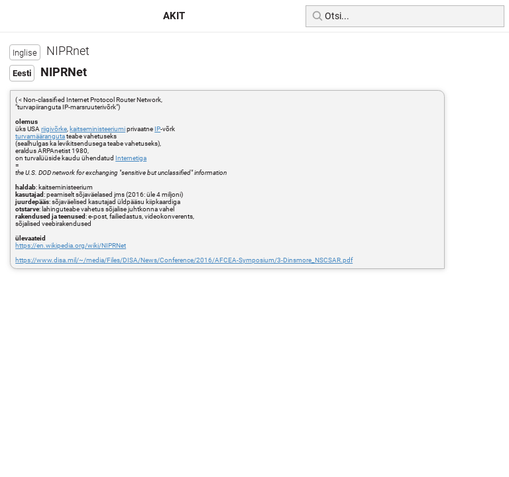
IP (157, 128)
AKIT (174, 16)
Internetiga (130, 158)
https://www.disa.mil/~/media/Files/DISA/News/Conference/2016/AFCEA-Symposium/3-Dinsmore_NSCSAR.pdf (184, 260)
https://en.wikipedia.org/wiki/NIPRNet (70, 245)
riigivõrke (54, 128)
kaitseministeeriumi (97, 128)
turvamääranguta (40, 136)
